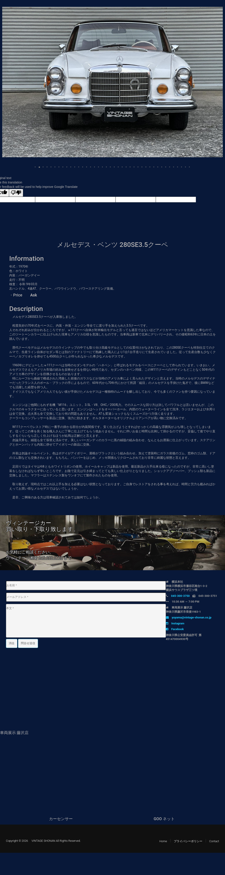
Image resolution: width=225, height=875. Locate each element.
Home (163, 841)
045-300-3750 (50, 557)
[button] (218, 10)
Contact (214, 841)
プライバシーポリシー (188, 841)
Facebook (175, 629)
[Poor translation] (16, 193)
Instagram (175, 623)
